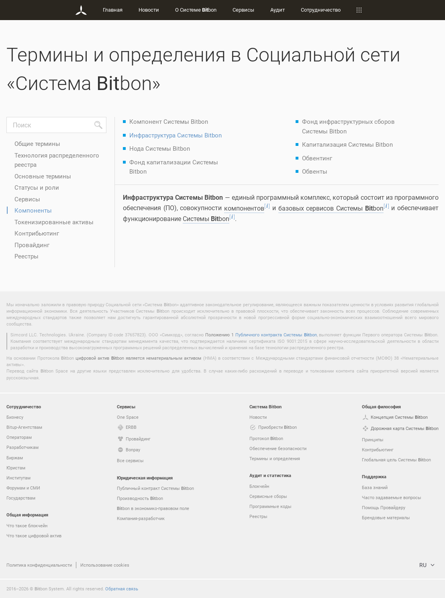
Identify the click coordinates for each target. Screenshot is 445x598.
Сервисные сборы (268, 496)
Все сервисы (130, 460)
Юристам (15, 468)
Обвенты (314, 171)
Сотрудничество (321, 9)
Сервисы (243, 9)
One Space (128, 417)
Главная (112, 9)
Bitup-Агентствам (24, 427)
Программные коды (270, 506)
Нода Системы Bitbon (159, 148)
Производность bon (140, 498)
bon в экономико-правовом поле (153, 508)
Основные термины (42, 176)
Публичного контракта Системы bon (276, 335)
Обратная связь (121, 589)
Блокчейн (259, 486)
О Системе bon (195, 9)
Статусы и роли (36, 187)
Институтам (18, 478)
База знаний (375, 487)
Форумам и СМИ (23, 488)
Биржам (14, 458)
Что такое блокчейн (26, 525)
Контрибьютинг (36, 233)
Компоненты (33, 210)
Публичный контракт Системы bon (155, 488)
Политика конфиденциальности (39, 565)
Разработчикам (22, 447)
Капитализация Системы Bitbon (347, 144)
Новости (149, 9)
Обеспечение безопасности (277, 448)
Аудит (277, 9)
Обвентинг (317, 158)
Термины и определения (274, 458)
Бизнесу (14, 417)
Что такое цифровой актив (33, 535)
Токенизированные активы (54, 222)
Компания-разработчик (141, 518)
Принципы (373, 439)
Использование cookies (104, 565)
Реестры (26, 256)
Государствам (20, 498)
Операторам (19, 437)
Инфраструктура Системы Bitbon (175, 135)
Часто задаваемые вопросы (391, 497)
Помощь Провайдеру (383, 507)
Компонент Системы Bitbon (168, 121)
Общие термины (37, 143)
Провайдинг (31, 245)
